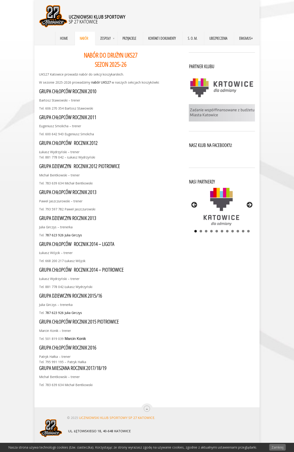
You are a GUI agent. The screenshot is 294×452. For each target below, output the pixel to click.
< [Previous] (194, 205)
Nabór (84, 38)
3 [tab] (206, 231)
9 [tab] (238, 231)
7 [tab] (227, 231)
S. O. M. (192, 38)
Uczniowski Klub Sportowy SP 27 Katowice (116, 417)
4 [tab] (211, 231)
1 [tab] (195, 231)
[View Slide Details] (222, 206)
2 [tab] (201, 231)
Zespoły (105, 38)
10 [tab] (243, 231)
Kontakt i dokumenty (162, 38)
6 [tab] (222, 231)
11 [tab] (248, 231)
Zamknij (277, 447)
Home (64, 38)
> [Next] (249, 205)
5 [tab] (216, 231)
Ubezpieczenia (218, 38)
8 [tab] (232, 231)
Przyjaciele (129, 38)
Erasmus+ (246, 38)
